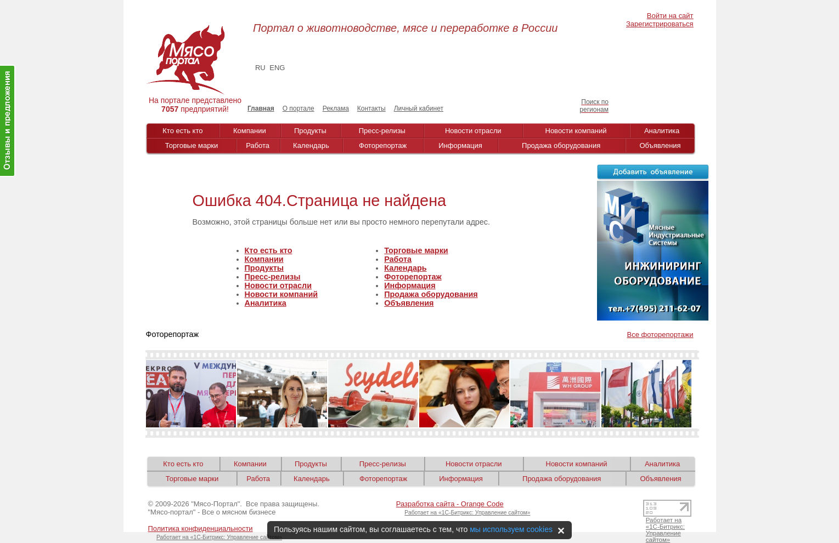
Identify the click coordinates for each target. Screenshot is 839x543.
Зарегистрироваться (659, 24)
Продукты (310, 131)
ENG (277, 68)
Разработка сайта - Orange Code (450, 504)
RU (260, 68)
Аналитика (661, 131)
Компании (249, 131)
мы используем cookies (511, 529)
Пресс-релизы (382, 131)
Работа (257, 145)
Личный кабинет (418, 108)
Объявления (659, 145)
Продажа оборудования (561, 145)
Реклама (336, 108)
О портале (298, 108)
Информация (460, 145)
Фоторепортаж (383, 145)
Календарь (311, 145)
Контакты (371, 108)
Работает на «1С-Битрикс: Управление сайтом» (467, 513)
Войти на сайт (670, 16)
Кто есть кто (182, 131)
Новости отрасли (473, 131)
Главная (260, 108)
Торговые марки (191, 145)
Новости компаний (576, 131)
